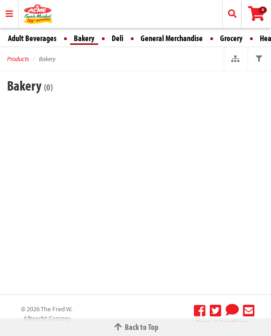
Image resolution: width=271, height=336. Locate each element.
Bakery (84, 38)
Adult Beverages (32, 38)
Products (18, 59)
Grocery (231, 38)
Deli (117, 38)
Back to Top (135, 327)
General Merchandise (172, 38)
